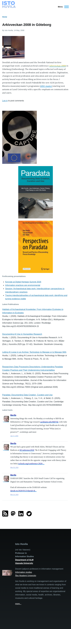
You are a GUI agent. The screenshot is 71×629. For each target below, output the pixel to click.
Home (4, 17)
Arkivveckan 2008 (57, 65)
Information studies (23, 572)
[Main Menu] (63, 6)
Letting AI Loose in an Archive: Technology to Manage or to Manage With (34, 352)
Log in (5, 101)
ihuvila (13, 415)
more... (18, 604)
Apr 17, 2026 (14, 436)
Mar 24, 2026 (14, 494)
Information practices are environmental (22, 285)
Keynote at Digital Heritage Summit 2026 (23, 282)
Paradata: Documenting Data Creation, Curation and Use (27, 395)
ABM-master (46, 86)
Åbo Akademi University (25, 576)
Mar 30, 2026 (14, 467)
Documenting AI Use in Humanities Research (22, 334)
